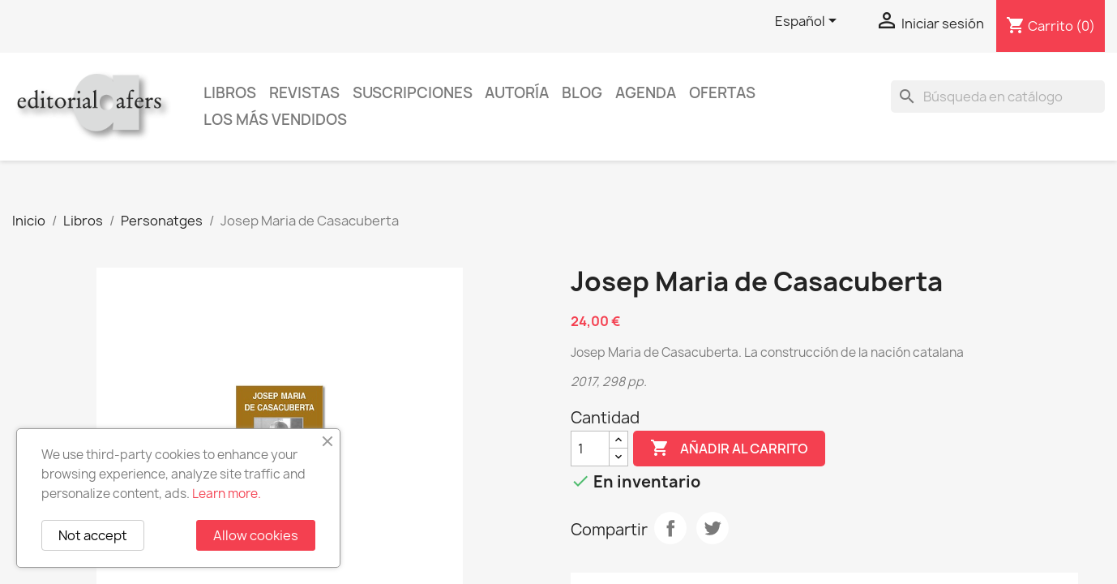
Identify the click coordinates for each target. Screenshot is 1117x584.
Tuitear (712, 528)
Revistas (304, 93)
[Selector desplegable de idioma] (808, 22)
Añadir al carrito (729, 448)
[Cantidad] (590, 448)
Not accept (92, 535)
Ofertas (722, 93)
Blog (582, 93)
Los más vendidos (275, 120)
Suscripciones (413, 93)
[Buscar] (998, 96)
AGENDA (645, 93)
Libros (229, 93)
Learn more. (226, 493)
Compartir (670, 528)
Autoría (517, 93)
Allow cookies (255, 535)
